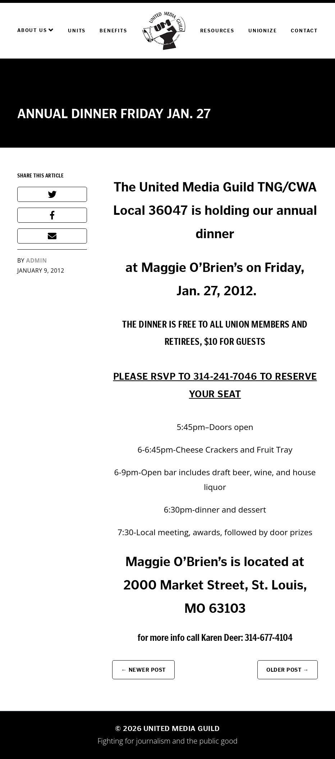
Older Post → (287, 669)
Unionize (262, 31)
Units (77, 31)
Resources (217, 31)
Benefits (113, 31)
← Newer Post (143, 669)
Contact (304, 31)
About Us (35, 30)
